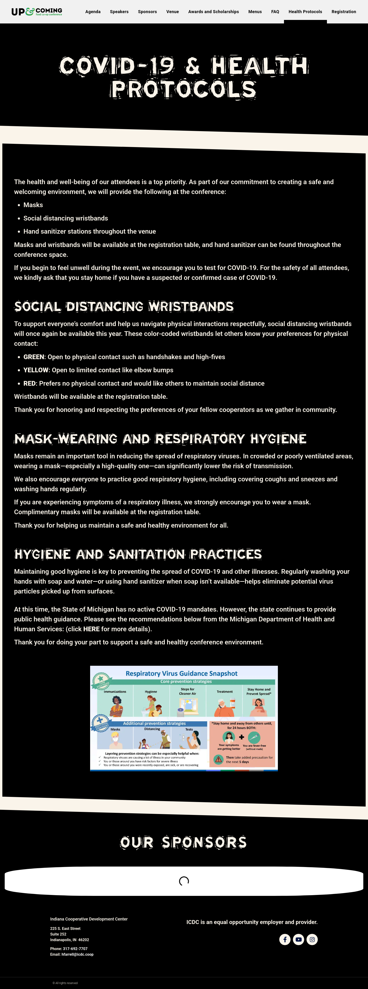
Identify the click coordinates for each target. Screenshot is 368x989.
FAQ (275, 11)
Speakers (119, 11)
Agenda (93, 11)
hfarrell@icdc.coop (77, 954)
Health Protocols (305, 11)
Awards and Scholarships (213, 11)
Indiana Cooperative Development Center (89, 919)
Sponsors (147, 11)
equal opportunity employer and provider (265, 922)
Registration (344, 11)
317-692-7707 (75, 949)
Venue (172, 11)
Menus (255, 11)
